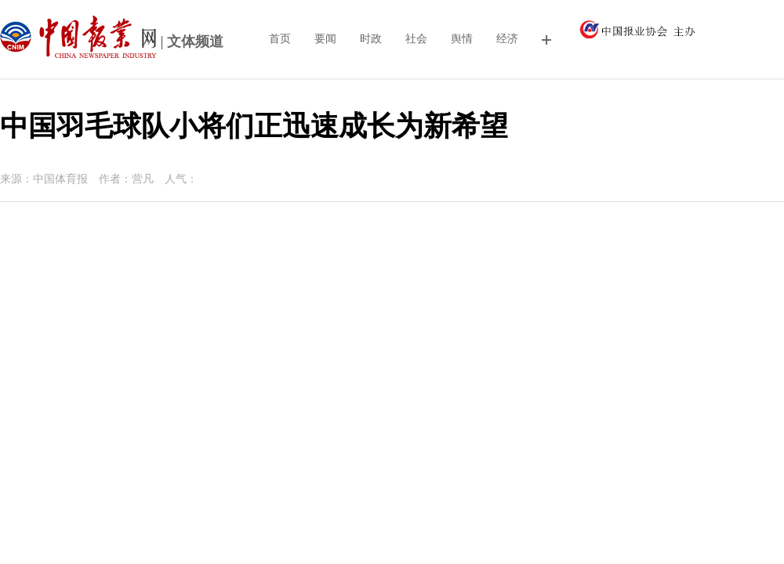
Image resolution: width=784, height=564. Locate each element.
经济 (507, 39)
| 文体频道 (111, 43)
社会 (416, 39)
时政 (371, 39)
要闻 (325, 39)
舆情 (462, 39)
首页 (280, 39)
